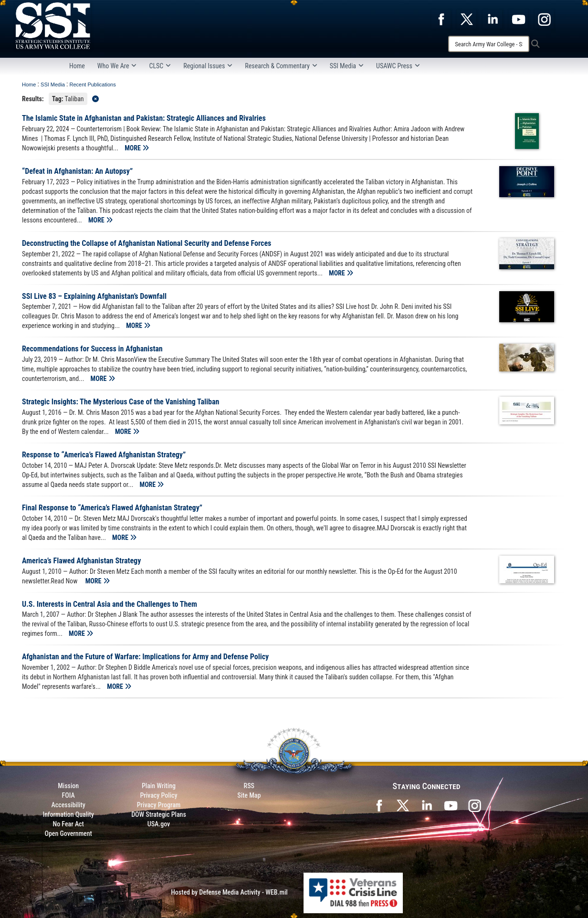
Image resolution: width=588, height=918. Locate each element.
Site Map (249, 795)
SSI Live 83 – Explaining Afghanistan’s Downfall (94, 296)
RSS (249, 786)
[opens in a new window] (441, 18)
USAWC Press (398, 66)
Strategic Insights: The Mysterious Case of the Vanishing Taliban (120, 401)
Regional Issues (207, 66)
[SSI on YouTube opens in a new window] (450, 805)
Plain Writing (159, 786)
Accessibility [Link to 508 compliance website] (68, 805)
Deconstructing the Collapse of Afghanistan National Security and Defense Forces (146, 243)
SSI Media (347, 66)
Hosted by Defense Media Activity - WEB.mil (229, 892)
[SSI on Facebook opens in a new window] (378, 805)
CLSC (160, 66)
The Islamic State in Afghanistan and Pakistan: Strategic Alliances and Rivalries (144, 118)
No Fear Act (68, 824)
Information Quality (68, 814)
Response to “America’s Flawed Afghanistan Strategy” (104, 454)
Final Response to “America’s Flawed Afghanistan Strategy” (112, 507)
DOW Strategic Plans (158, 814)
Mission (68, 786)
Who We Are (117, 66)
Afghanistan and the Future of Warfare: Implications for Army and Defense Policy (145, 656)
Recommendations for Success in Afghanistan (92, 348)
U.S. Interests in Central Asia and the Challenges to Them (109, 604)
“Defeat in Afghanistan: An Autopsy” (77, 171)
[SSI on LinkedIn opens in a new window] (426, 805)
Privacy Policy (158, 795)
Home (77, 66)
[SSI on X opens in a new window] (402, 805)
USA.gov (158, 824)
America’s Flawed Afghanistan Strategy (81, 560)
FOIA (68, 795)
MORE (137, 148)
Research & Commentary (281, 66)
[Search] (488, 44)
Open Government (68, 833)
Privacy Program (159, 805)
